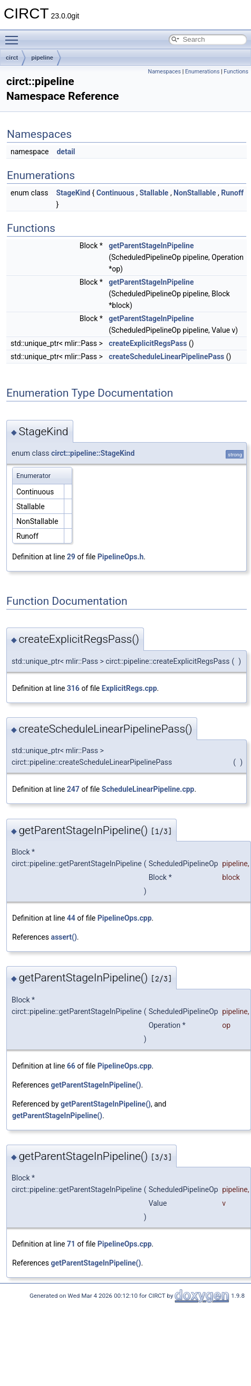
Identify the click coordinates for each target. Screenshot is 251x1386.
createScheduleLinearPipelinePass (166, 356)
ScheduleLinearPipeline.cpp (148, 789)
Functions (236, 71)
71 (71, 1244)
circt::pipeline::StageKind (92, 453)
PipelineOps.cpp (125, 918)
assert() (63, 937)
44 (71, 918)
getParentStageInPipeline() (96, 1085)
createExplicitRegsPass (148, 343)
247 (73, 789)
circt (12, 57)
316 (73, 688)
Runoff (232, 193)
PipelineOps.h (121, 556)
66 (71, 1066)
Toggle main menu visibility (14, 35)
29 (71, 556)
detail (65, 151)
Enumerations (202, 71)
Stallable (154, 193)
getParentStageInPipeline (151, 245)
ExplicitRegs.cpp (129, 688)
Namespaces (164, 71)
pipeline (42, 57)
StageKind (73, 193)
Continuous (115, 193)
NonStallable (194, 193)
